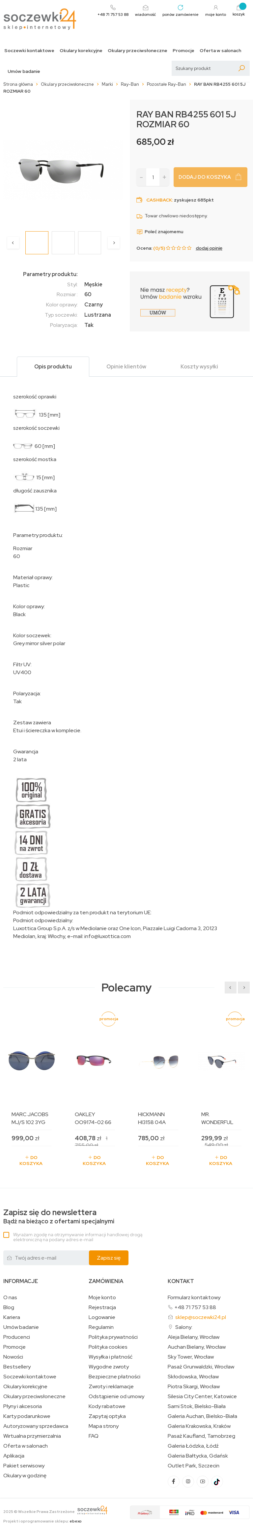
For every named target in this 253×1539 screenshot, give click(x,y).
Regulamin (101, 1327)
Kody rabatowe (107, 1406)
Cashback (159, 200)
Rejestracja (102, 1307)
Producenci (16, 1337)
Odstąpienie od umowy (116, 1396)
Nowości (13, 1357)
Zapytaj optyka (107, 1416)
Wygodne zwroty (109, 1367)
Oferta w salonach (220, 50)
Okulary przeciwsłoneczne (137, 50)
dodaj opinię (209, 248)
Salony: (183, 1327)
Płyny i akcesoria (22, 1406)
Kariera (11, 1317)
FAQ (93, 1436)
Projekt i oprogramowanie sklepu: (42, 1521)
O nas (10, 1297)
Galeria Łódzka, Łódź (193, 1446)
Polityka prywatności (113, 1337)
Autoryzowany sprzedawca (35, 1426)
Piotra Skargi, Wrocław (194, 1386)
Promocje (183, 50)
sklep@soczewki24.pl (200, 1317)
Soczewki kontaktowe (29, 50)
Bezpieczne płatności (114, 1376)
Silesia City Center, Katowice (202, 1396)
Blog (8, 1307)
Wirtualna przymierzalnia (32, 1436)
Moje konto (102, 1297)
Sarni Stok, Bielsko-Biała (197, 1406)
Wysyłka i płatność (110, 1357)
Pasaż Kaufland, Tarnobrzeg (201, 1436)
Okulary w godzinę (24, 1475)
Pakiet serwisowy (23, 1465)
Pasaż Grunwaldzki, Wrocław (201, 1367)
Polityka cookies (108, 1347)
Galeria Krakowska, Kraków (199, 1426)
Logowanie (102, 1317)
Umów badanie (24, 71)
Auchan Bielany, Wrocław (197, 1347)
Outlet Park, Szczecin (193, 1465)
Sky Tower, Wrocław (191, 1357)
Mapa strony (104, 1426)
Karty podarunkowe (26, 1416)
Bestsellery (17, 1367)
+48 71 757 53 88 (195, 1307)
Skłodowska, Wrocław (193, 1376)
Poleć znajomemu (159, 232)
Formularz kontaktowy (194, 1297)
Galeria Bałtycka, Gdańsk (198, 1456)
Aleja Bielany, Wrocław (193, 1337)
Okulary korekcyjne (81, 50)
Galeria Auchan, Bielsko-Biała (202, 1416)
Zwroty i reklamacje (111, 1386)
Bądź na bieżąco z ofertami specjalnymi (58, 1216)
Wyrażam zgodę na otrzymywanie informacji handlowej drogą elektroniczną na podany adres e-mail (77, 1237)
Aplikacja (13, 1456)
